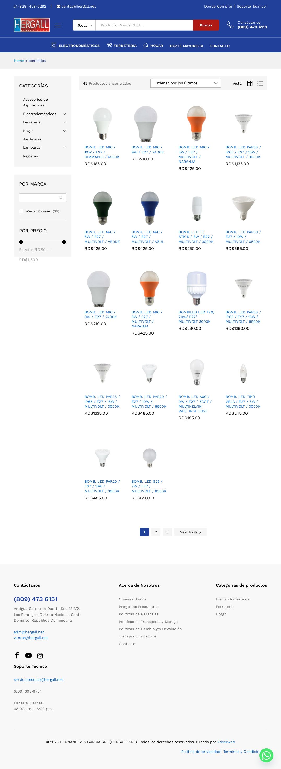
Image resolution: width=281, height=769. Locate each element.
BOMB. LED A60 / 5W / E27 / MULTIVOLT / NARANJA (194, 154)
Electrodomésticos (39, 114)
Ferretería (32, 122)
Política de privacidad (200, 751)
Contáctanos (249, 22)
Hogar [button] (153, 44)
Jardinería (32, 139)
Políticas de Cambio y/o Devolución (150, 629)
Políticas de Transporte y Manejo (148, 621)
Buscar (206, 25)
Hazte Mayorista (186, 46)
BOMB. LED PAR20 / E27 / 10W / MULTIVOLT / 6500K (149, 401)
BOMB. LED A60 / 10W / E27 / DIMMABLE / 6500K (102, 152)
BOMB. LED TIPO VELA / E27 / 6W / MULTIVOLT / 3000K (243, 401)
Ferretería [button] (121, 44)
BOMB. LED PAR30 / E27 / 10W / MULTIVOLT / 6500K (243, 236)
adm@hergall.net (29, 632)
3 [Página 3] (167, 532)
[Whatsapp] (266, 755)
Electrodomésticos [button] (75, 44)
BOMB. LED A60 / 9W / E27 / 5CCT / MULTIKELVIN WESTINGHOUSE (195, 404)
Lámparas (31, 147)
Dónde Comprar (218, 6)
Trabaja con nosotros (137, 636)
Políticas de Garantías (138, 614)
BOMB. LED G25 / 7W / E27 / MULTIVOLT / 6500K (149, 486)
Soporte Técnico (251, 6)
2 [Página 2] (156, 532)
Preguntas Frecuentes (138, 607)
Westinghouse (37, 211)
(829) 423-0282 (32, 6)
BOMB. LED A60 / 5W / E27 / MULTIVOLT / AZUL (148, 236)
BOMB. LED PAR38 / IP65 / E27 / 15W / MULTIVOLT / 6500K (243, 317)
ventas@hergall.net (78, 6)
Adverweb (226, 742)
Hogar (28, 131)
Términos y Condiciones (244, 751)
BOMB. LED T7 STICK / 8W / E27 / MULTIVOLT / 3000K (196, 236)
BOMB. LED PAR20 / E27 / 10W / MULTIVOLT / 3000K (102, 486)
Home (19, 60)
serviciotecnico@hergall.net (38, 679)
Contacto (220, 46)
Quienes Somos (132, 599)
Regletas (30, 156)
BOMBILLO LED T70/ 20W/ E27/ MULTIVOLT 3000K (197, 317)
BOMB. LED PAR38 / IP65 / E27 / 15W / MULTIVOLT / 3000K (243, 152)
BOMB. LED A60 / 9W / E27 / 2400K (148, 149)
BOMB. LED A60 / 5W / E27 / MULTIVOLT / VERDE (102, 236)
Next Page (190, 532)
